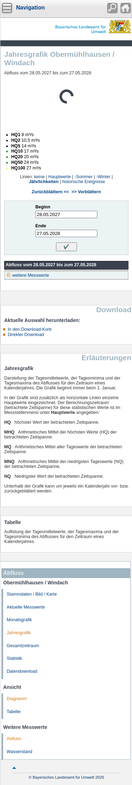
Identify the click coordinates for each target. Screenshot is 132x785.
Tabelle (14, 711)
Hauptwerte (59, 176)
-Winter (103, 176)
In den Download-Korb (29, 329)
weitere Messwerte (30, 275)
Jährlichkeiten (44, 181)
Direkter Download (26, 334)
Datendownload (22, 671)
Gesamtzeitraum (23, 645)
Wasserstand (19, 751)
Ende (40, 225)
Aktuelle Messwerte (26, 607)
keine (39, 176)
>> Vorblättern (86, 191)
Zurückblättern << (50, 191)
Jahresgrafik (19, 632)
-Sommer (84, 176)
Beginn (42, 206)
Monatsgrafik (19, 619)
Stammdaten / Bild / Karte (32, 594)
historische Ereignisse (83, 181)
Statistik (14, 658)
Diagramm (17, 698)
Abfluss (14, 738)
